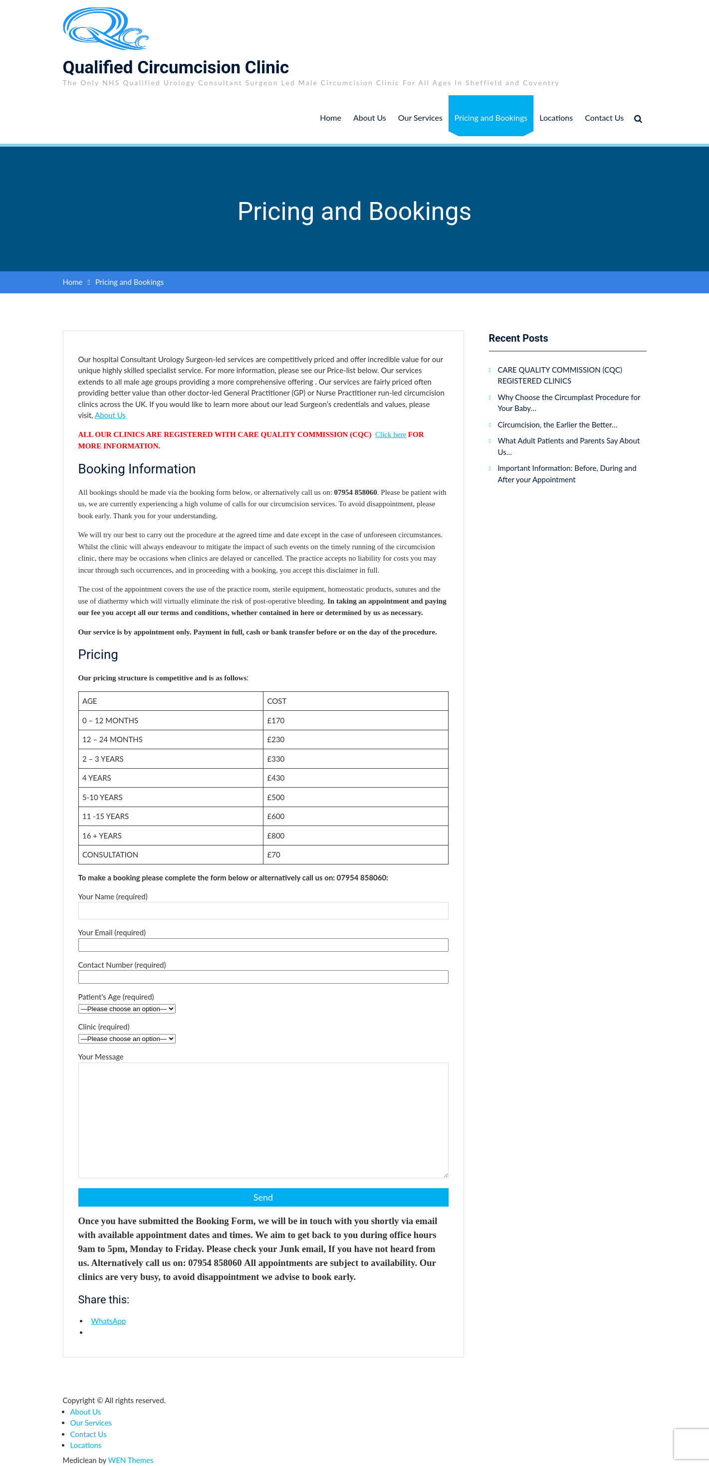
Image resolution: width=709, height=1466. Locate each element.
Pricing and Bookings (491, 117)
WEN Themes (131, 1460)
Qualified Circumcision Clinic (176, 67)
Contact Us (604, 117)
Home (330, 117)
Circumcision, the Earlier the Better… (558, 424)
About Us (369, 117)
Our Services (420, 117)
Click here (390, 434)
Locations (556, 117)
